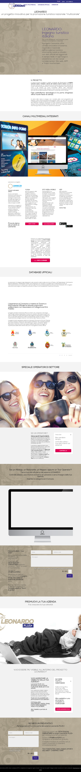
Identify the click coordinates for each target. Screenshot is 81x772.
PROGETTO (18, 6)
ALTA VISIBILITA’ (69, 1)
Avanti (70, 355)
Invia (69, 576)
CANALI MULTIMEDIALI (29, 6)
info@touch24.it (14, 572)
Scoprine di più (76, 768)
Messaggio (52, 561)
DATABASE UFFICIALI (44, 6)
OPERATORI (55, 6)
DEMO (63, 1)
